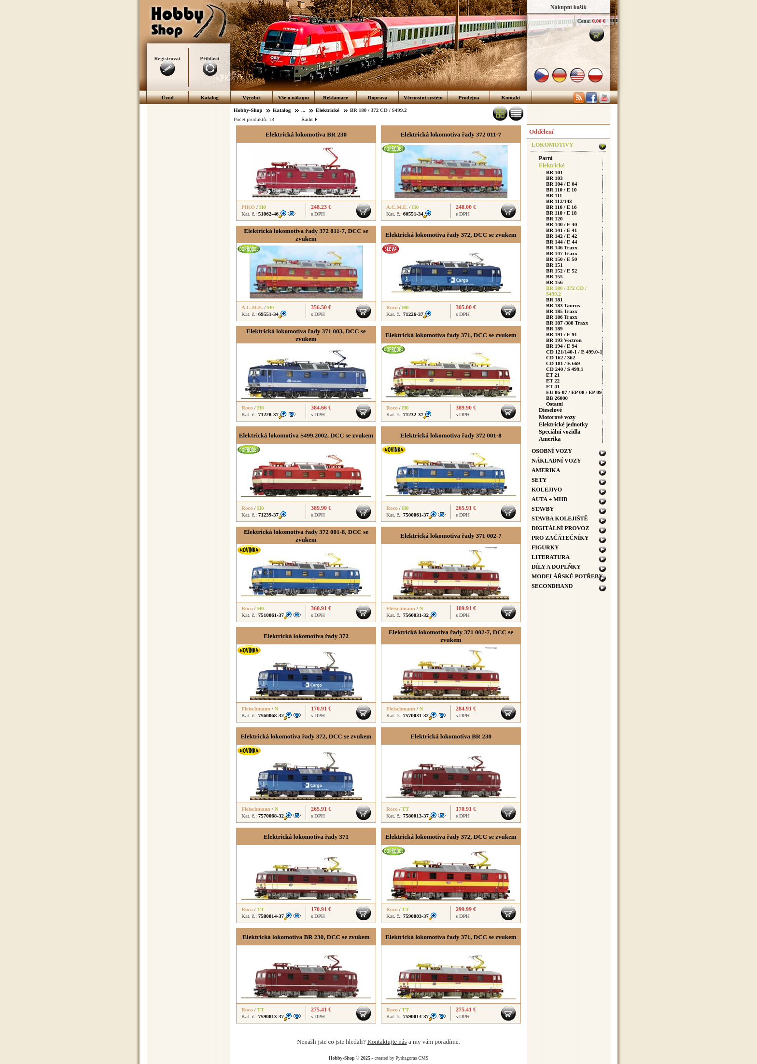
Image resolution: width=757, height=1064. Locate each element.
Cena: (584, 21)
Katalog (209, 97)
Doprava (378, 97)
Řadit (309, 119)
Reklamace (335, 97)
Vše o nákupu (293, 97)
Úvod (167, 97)
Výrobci (251, 97)
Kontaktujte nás (387, 1041)
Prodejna (468, 97)
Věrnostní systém (423, 97)
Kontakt (510, 97)
